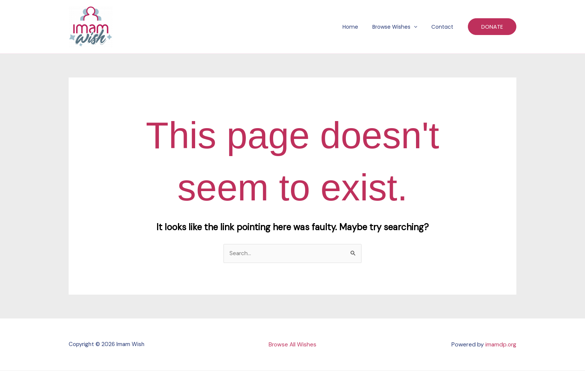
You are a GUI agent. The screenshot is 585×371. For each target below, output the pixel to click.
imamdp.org (500, 345)
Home (359, 27)
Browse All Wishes (292, 345)
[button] (419, 27)
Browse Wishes (400, 27)
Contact (444, 27)
